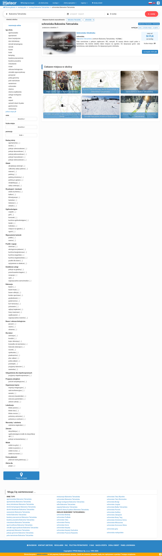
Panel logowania (128, 545)
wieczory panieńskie (15, 399)
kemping (10, 55)
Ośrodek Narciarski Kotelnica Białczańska (100, 116)
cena (7, 115)
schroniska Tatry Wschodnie (117, 499)
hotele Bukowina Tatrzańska (16, 515)
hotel (9, 52)
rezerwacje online (13, 25)
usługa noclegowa (13, 95)
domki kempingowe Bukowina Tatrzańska (21, 507)
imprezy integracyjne (16, 388)
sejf (10, 278)
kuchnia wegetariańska (16, 258)
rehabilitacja (13, 183)
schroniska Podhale (63, 517)
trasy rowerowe (14, 312)
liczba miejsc (10, 123)
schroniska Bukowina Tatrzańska (68, 499)
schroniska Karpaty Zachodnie (67, 530)
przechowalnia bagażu (16, 272)
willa (9, 97)
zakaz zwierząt (13, 185)
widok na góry (13, 445)
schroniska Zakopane (114, 515)
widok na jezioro (14, 448)
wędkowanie (13, 315)
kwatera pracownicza (14, 58)
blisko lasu (12, 410)
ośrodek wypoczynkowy (15, 72)
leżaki (10, 223)
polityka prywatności (78, 545)
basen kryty (12, 290)
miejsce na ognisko (15, 229)
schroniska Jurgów (113, 504)
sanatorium (11, 83)
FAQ (66, 545)
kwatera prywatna (13, 61)
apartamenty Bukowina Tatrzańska (19, 502)
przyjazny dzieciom (15, 366)
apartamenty (13, 143)
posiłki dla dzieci (14, 260)
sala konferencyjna (15, 390)
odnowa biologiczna (14, 69)
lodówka (11, 226)
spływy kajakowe (14, 309)
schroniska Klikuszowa (115, 522)
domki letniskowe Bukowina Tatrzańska (20, 509)
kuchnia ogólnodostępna (17, 220)
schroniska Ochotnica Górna (117, 520)
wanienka (12, 369)
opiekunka (12, 352)
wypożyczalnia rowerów (17, 318)
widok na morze (14, 454)
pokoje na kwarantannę (16, 439)
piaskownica (13, 355)
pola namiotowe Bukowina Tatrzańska (20, 535)
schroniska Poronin (113, 510)
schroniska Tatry (62, 520)
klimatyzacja (13, 197)
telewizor (12, 203)
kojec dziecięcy (14, 341)
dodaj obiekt (113, 545)
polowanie (12, 306)
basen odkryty (13, 292)
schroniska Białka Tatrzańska (117, 507)
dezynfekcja (12, 431)
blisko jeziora (13, 408)
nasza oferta (101, 545)
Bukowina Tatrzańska (83, 39)
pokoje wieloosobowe (16, 160)
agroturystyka (12, 33)
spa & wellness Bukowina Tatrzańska (19, 525)
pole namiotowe (13, 81)
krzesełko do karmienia (16, 344)
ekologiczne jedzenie (16, 249)
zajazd (9, 100)
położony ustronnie (15, 416)
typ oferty (9, 30)
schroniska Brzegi (113, 502)
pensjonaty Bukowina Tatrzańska (18, 530)
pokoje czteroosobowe (16, 148)
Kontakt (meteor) (45, 545)
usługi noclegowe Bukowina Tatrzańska (70, 502)
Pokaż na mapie (21, 475)
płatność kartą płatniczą (17, 460)
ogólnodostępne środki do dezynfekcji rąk (20, 435)
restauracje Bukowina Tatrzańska (68, 497)
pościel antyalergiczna (16, 381)
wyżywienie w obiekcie (16, 263)
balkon (11, 194)
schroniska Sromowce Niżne (117, 525)
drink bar (11, 246)
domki (11, 146)
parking (11, 174)
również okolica (10, 19)
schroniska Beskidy (63, 515)
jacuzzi (11, 324)
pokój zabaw (13, 361)
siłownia (11, 329)
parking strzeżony (15, 177)
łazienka (11, 200)
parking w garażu (14, 180)
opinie (156, 27)
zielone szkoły (13, 402)
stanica (10, 89)
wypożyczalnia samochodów (18, 281)
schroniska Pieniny (63, 522)
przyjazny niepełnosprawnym (18, 375)
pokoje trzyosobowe (15, 157)
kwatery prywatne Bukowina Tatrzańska (20, 520)
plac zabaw (12, 358)
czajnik (11, 212)
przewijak (12, 364)
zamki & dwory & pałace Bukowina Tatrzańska (73, 510)
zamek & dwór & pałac (15, 103)
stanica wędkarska (13, 92)
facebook (32, 545)
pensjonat (10, 75)
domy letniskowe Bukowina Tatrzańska (20, 504)
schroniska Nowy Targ (114, 517)
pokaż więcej (11, 112)
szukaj (151, 14)
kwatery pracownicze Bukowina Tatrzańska (22, 517)
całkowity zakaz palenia (17, 169)
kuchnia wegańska (15, 255)
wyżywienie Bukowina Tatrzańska (18, 512)
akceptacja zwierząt (15, 166)
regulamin (58, 545)
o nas (91, 545)
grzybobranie (13, 298)
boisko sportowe (14, 295)
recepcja (11, 275)
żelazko (11, 206)
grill (10, 215)
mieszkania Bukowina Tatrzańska (18, 522)
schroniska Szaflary (113, 512)
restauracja (11, 109)
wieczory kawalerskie (16, 396)
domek (9, 47)
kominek (11, 217)
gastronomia (11, 106)
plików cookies (42, 554)
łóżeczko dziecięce (15, 347)
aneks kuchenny (14, 192)
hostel (9, 50)
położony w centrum (15, 419)
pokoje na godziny (15, 269)
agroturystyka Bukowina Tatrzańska (19, 499)
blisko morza (13, 413)
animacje (12, 335)
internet (11, 171)
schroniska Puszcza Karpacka (67, 533)
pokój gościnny (12, 78)
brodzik (11, 338)
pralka (10, 237)
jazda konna (13, 301)
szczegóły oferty (150, 52)
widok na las (13, 451)
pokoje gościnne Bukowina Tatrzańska (20, 533)
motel (9, 66)
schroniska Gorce (63, 525)
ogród (10, 231)
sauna (10, 327)
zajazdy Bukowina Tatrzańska (67, 507)
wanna (11, 240)
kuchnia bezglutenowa (16, 252)
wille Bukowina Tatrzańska (66, 504)
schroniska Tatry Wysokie (116, 497)
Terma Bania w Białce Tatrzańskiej (139, 92)
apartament (11, 35)
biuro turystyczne (13, 38)
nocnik (11, 350)
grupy (10, 466)
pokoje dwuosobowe (16, 151)
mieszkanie (11, 64)
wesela (11, 393)
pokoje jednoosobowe (16, 154)
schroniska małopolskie (115, 532)
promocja (9, 131)
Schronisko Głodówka (85, 33)
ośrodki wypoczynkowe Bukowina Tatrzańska (22, 528)
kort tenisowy (13, 304)
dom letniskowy (12, 41)
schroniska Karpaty (63, 528)
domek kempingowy (14, 44)
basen (10, 287)
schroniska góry (112, 529)
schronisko (11, 86)
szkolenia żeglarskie (15, 425)
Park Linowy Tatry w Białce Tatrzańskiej (62, 92)
